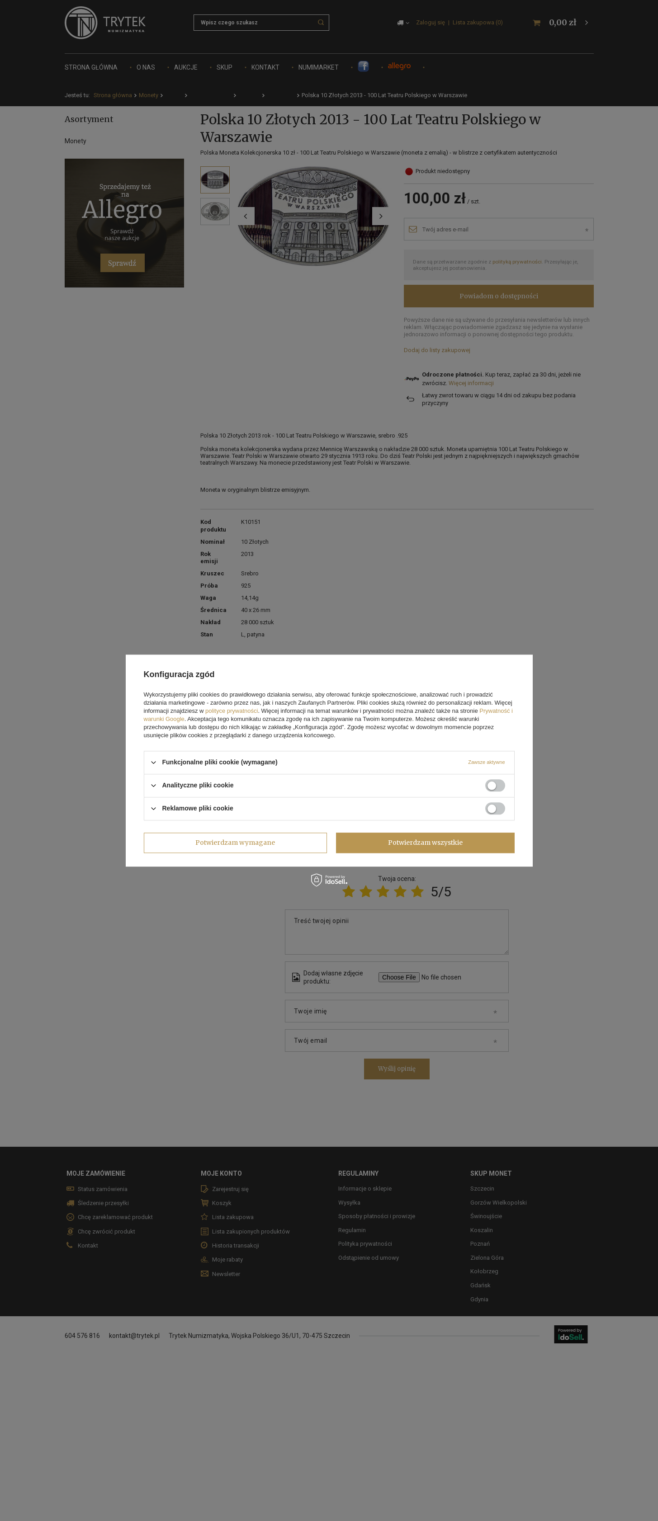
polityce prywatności (231, 710)
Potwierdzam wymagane (235, 842)
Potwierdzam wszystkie (425, 842)
